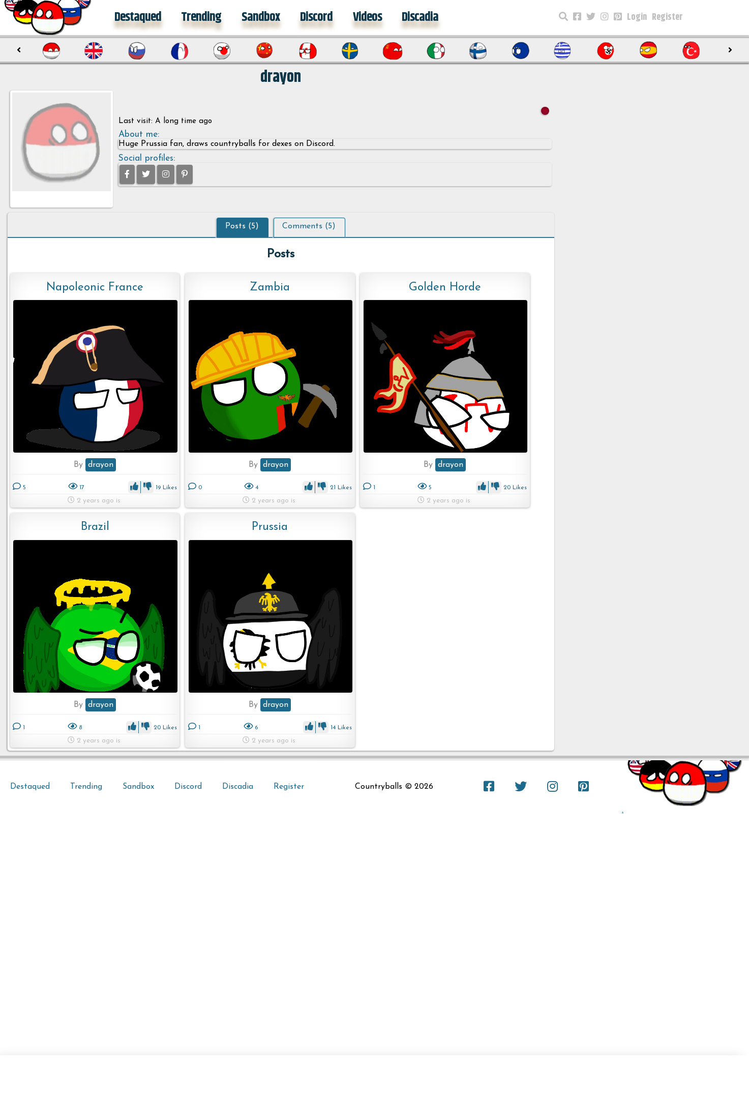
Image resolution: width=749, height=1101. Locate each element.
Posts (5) (242, 226)
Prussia (270, 527)
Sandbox (261, 17)
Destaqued (137, 17)
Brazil (95, 527)
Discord (316, 17)
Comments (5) (309, 226)
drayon (100, 465)
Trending (201, 17)
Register (667, 17)
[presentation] (19, 50)
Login (637, 17)
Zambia (270, 287)
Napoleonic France (94, 287)
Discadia (420, 17)
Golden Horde (445, 287)
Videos (367, 17)
